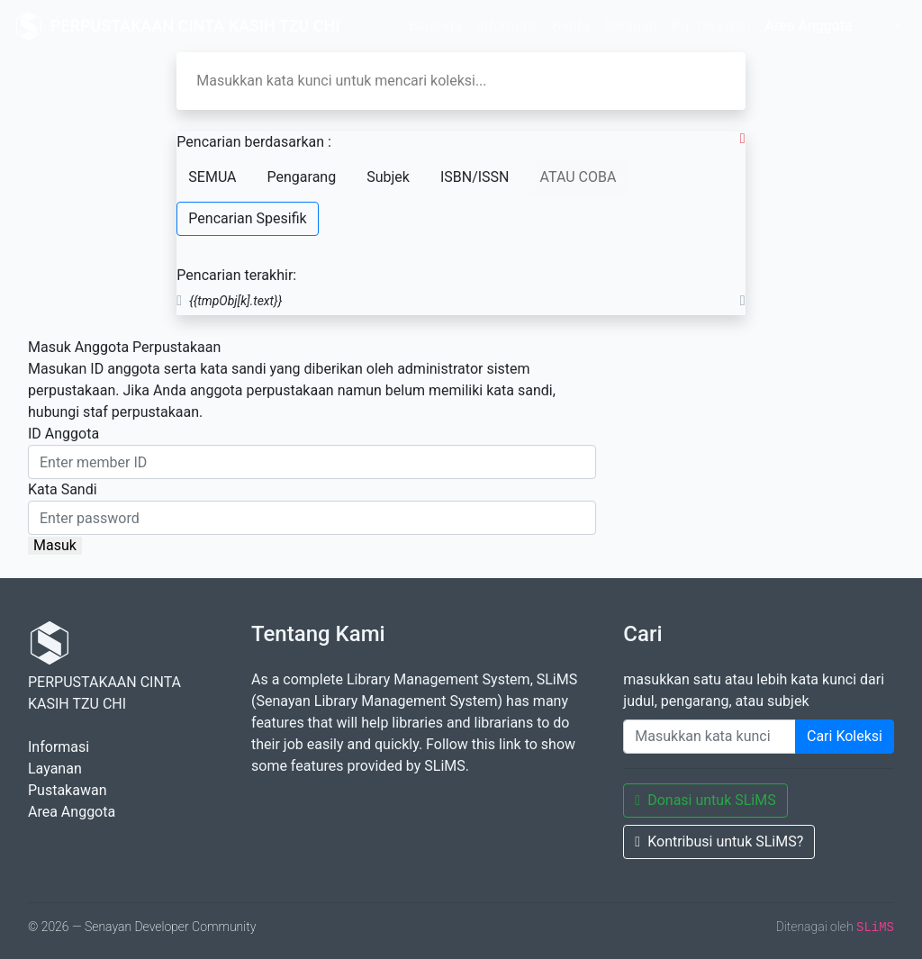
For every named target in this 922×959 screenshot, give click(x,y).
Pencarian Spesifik (247, 218)
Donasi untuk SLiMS (705, 800)
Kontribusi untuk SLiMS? (719, 841)
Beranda (435, 25)
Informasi (507, 25)
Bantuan (630, 25)
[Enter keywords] (709, 736)
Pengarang (302, 176)
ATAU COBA (578, 176)
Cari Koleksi (844, 736)
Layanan (55, 768)
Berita (571, 25)
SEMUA (212, 176)
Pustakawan (711, 25)
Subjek (388, 176)
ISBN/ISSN (475, 176)
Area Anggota (808, 25)
